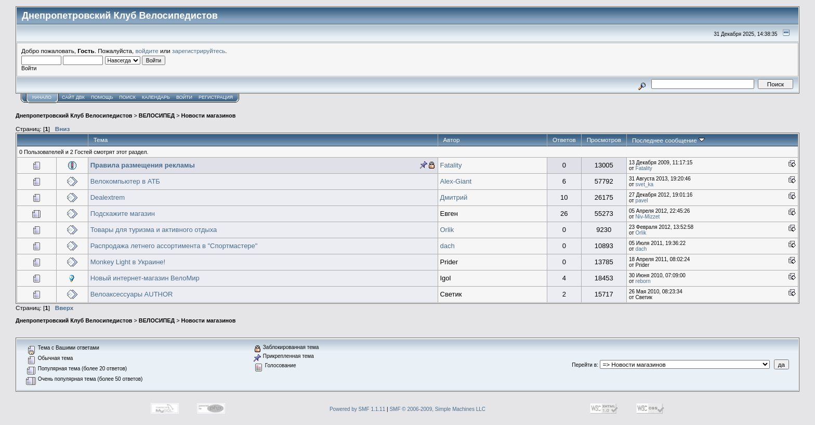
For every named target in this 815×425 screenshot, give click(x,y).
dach (447, 246)
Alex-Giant (456, 181)
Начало (41, 97)
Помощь (102, 97)
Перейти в (584, 365)
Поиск (127, 97)
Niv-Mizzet (648, 217)
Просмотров (604, 139)
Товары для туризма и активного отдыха (153, 230)
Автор (451, 139)
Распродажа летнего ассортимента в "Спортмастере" (174, 246)
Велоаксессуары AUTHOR (131, 294)
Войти (184, 97)
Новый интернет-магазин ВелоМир (145, 278)
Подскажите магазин (122, 213)
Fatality (451, 165)
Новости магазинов (208, 115)
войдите (147, 50)
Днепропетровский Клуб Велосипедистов (74, 115)
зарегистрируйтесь (198, 50)
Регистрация (216, 97)
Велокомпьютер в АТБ (125, 181)
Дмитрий (454, 197)
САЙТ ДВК (73, 97)
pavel (642, 200)
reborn (643, 281)
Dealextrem (107, 197)
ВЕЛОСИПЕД (157, 115)
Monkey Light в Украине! (128, 262)
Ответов (564, 139)
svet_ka (644, 184)
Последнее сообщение (668, 140)
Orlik (447, 230)
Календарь (156, 97)
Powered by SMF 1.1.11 (357, 409)
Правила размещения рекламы (142, 165)
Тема (101, 139)
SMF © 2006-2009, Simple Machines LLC (437, 409)
